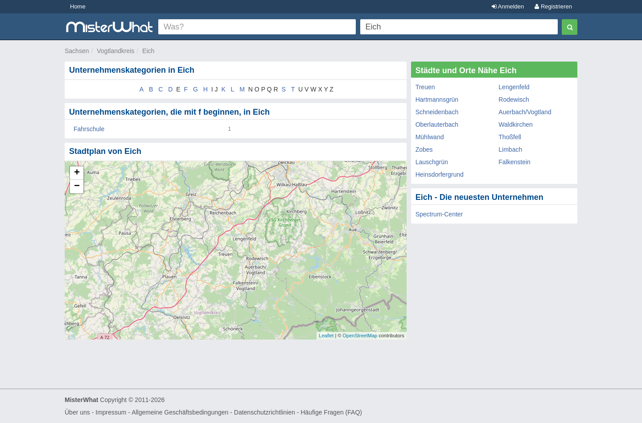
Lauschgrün (432, 162)
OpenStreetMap (359, 335)
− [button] (77, 186)
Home (78, 6)
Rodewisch (513, 99)
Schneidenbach (437, 112)
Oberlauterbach (437, 124)
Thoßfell (509, 137)
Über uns (77, 412)
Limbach (510, 149)
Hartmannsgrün (437, 99)
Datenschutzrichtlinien (264, 412)
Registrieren (553, 6)
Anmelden (508, 6)
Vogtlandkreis (115, 50)
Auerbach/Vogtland (524, 112)
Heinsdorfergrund (440, 174)
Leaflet (326, 335)
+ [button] (77, 173)
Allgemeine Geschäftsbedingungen (180, 412)
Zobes (424, 149)
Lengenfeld (513, 87)
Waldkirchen (515, 124)
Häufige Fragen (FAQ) (331, 412)
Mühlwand (430, 137)
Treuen (425, 87)
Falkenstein (514, 162)
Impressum (110, 412)
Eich (148, 50)
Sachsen (77, 50)
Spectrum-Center (439, 214)
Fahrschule (89, 129)
